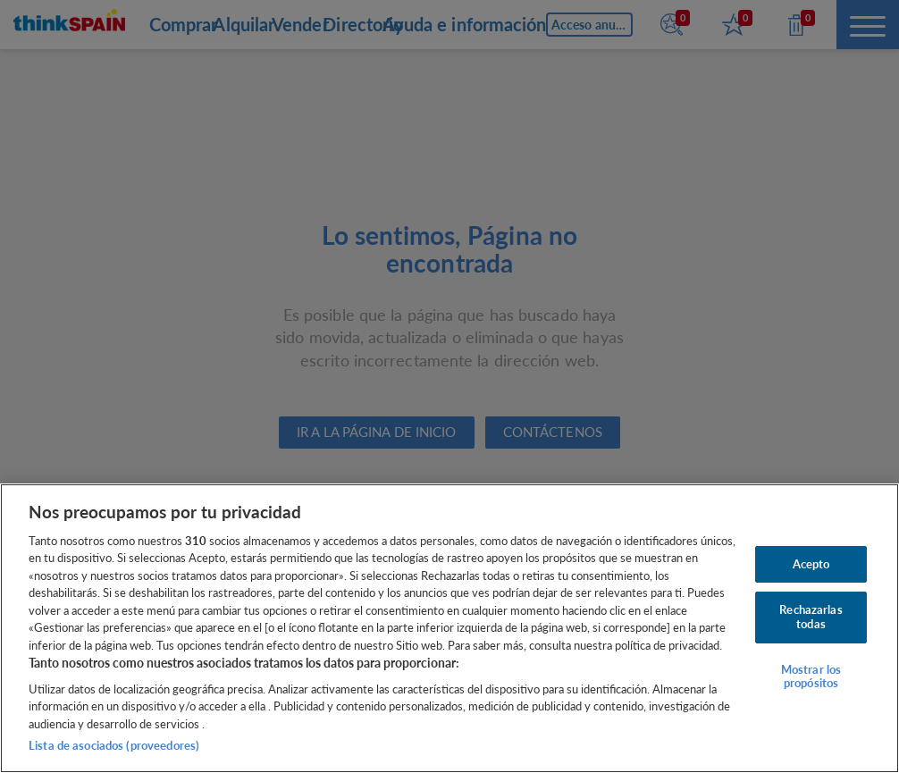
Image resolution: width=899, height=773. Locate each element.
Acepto (811, 564)
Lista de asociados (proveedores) (114, 745)
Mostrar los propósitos (811, 676)
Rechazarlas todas (810, 616)
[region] (449, 628)
